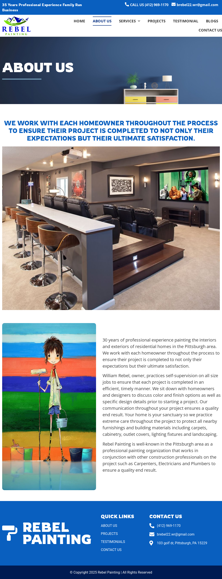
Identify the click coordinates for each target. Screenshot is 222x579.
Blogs (212, 20)
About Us (102, 20)
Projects (156, 20)
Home (79, 20)
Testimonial (185, 20)
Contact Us (210, 30)
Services (129, 21)
